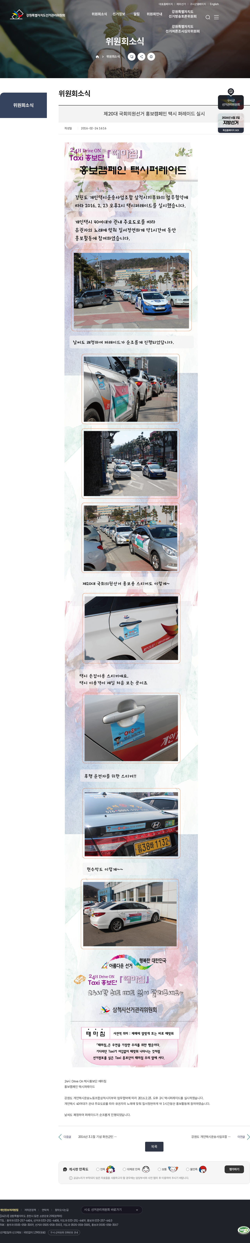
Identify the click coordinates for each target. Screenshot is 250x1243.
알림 (137, 14)
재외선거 (181, 4)
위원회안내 (154, 14)
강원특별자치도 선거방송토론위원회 (182, 14)
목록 (154, 1147)
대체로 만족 (133, 1169)
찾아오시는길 (62, 1210)
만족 (102, 1169)
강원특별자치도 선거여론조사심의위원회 (183, 28)
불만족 (194, 1169)
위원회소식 (99, 14)
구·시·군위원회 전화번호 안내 (64, 1232)
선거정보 (119, 14)
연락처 (45, 1210)
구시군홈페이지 (198, 4)
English (214, 4)
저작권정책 (30, 1210)
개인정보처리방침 (9, 1210)
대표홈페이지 (166, 4)
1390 (36, 1232)
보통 (164, 1169)
